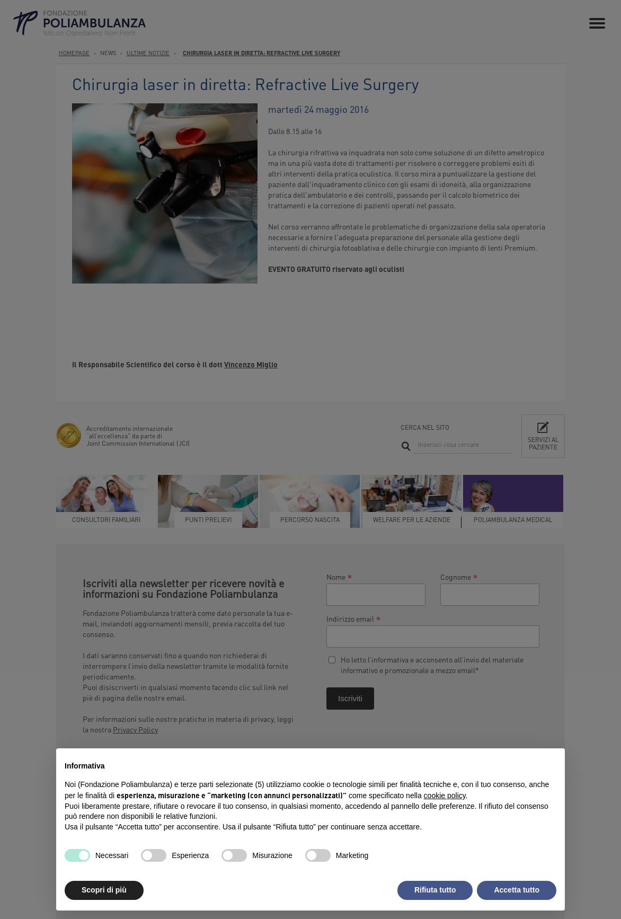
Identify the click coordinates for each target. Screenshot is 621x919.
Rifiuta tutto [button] (435, 890)
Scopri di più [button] (104, 890)
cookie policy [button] (445, 795)
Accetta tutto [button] (516, 890)
